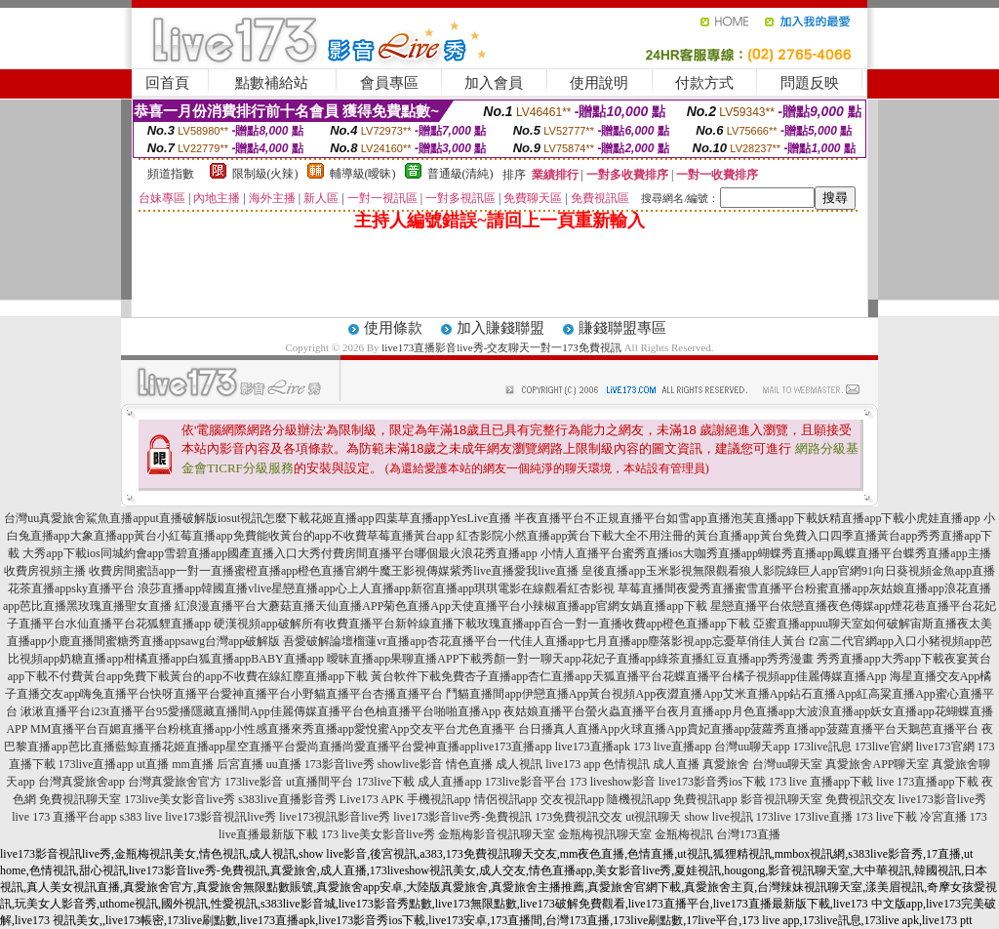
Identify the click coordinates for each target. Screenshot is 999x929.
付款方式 (704, 83)
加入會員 (493, 83)
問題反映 (809, 83)
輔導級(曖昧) (363, 174)
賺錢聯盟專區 (622, 328)
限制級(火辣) (265, 174)
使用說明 (599, 83)
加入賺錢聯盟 (500, 328)
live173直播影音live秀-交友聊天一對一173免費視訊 (501, 347)
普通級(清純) (460, 174)
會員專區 (389, 83)
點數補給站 (271, 83)
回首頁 (167, 83)
